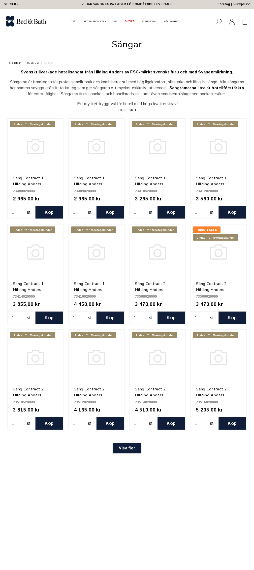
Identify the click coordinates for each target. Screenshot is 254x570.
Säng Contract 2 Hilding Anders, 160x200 (211, 395)
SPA (115, 21)
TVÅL (74, 21)
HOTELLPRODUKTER (95, 21)
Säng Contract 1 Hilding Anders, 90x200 (89, 184)
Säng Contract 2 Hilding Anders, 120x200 (89, 395)
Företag (224, 4)
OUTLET (129, 21)
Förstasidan (14, 63)
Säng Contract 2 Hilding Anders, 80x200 (150, 289)
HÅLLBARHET (171, 21)
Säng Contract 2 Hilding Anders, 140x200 (150, 395)
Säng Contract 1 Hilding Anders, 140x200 (28, 289)
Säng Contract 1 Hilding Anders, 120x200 (211, 184)
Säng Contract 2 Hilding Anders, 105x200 (28, 395)
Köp (49, 212)
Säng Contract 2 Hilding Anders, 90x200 (211, 289)
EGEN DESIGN (149, 21)
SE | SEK (12, 4)
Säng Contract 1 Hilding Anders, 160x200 (89, 289)
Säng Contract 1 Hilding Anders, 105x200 (150, 184)
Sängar (48, 63)
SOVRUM (33, 63)
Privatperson (241, 4)
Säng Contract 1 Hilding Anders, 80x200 (28, 184)
